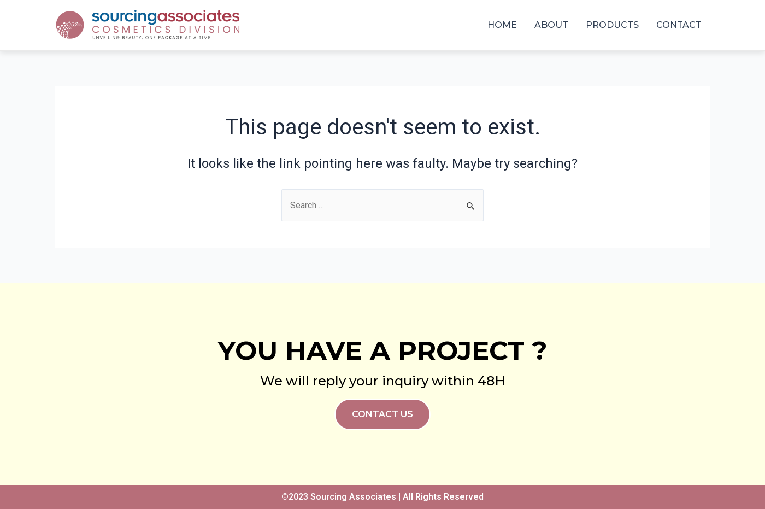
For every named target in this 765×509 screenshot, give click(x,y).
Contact (679, 25)
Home (502, 25)
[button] (382, 414)
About (551, 25)
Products (612, 25)
